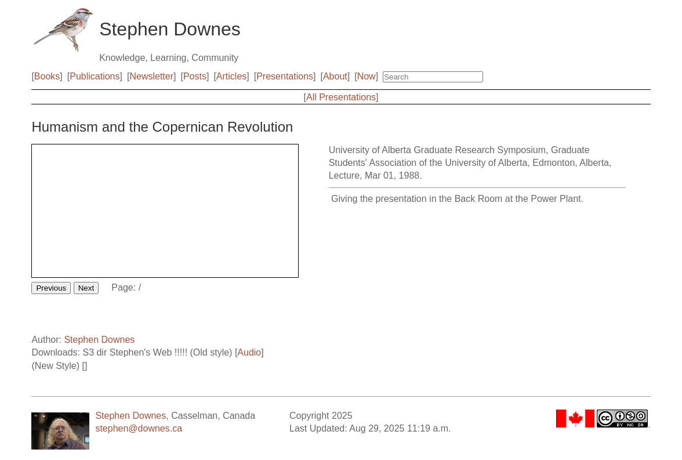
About (335, 76)
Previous (51, 288)
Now (366, 76)
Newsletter (151, 76)
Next (86, 288)
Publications (94, 76)
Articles (231, 76)
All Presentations (341, 97)
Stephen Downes (99, 340)
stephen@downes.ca (138, 428)
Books (47, 76)
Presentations (284, 76)
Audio (249, 352)
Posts (194, 76)
